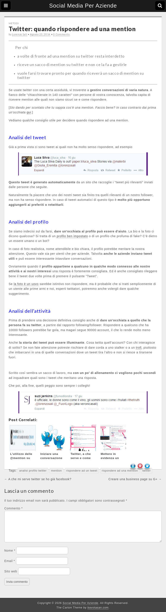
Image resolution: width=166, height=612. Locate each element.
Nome (9, 555)
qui (29, 112)
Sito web (10, 576)
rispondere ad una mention (120, 470)
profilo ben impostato (72, 236)
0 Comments (61, 34)
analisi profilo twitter (33, 470)
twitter (146, 470)
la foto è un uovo (26, 284)
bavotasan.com (98, 607)
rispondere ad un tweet (81, 470)
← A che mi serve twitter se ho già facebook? (37, 479)
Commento (13, 508)
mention (56, 470)
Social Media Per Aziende (83, 5)
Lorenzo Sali (19, 34)
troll (138, 347)
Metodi (14, 23)
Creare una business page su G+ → (135, 479)
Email (9, 566)
